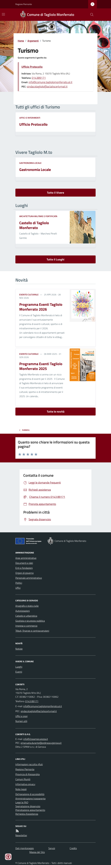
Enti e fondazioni (24, 568)
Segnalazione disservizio (27, 806)
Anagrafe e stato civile (27, 606)
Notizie (19, 649)
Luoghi (18, 667)
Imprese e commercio (26, 626)
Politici (18, 583)
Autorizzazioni (22, 611)
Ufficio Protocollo (32, 67)
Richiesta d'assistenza (26, 814)
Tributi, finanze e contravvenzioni (32, 631)
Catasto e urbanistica (26, 616)
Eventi (18, 672)
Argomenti (33, 41)
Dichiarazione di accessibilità (29, 794)
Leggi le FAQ (21, 802)
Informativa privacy (25, 784)
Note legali (21, 789)
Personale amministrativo (28, 578)
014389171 (39, 78)
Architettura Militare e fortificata (38, 216)
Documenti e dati (24, 563)
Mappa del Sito (37, 852)
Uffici (18, 588)
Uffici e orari (21, 716)
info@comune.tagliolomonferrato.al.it (50, 82)
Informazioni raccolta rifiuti (29, 764)
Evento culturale (29, 294)
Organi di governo (24, 573)
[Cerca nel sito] (91, 14)
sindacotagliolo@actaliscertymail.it (47, 86)
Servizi (51, 848)
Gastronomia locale (30, 163)
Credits (73, 848)
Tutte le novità (55, 411)
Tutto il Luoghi (55, 259)
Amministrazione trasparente (30, 798)
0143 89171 (31, 701)
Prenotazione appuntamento (30, 810)
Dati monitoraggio (24, 848)
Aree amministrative (25, 558)
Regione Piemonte (23, 4)
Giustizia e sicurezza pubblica (30, 621)
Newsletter (21, 835)
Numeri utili (21, 721)
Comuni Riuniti (22, 779)
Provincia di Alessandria (27, 774)
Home (21, 41)
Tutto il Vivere (55, 192)
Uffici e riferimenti (29, 117)
